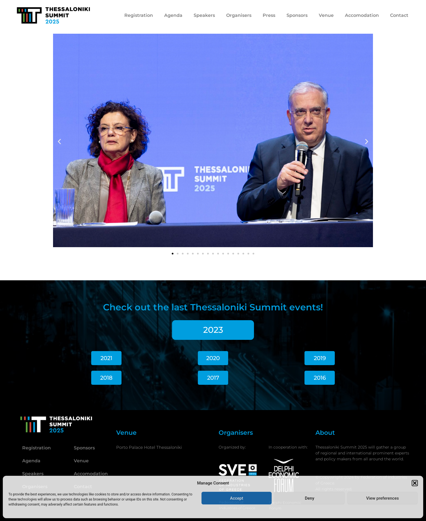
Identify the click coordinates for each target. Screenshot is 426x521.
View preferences (382, 498)
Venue (326, 15)
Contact (399, 15)
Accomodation (362, 15)
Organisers (238, 15)
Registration (138, 15)
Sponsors (297, 15)
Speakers (204, 15)
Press (269, 15)
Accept (236, 498)
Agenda (173, 15)
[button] (415, 483)
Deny (309, 498)
